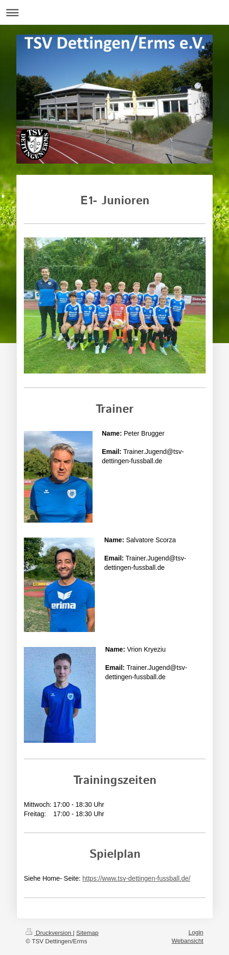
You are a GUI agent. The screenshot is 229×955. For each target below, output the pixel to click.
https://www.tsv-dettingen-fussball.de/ (136, 878)
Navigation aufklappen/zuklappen (114, 12)
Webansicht (187, 940)
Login (195, 932)
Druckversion (49, 932)
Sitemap (87, 932)
